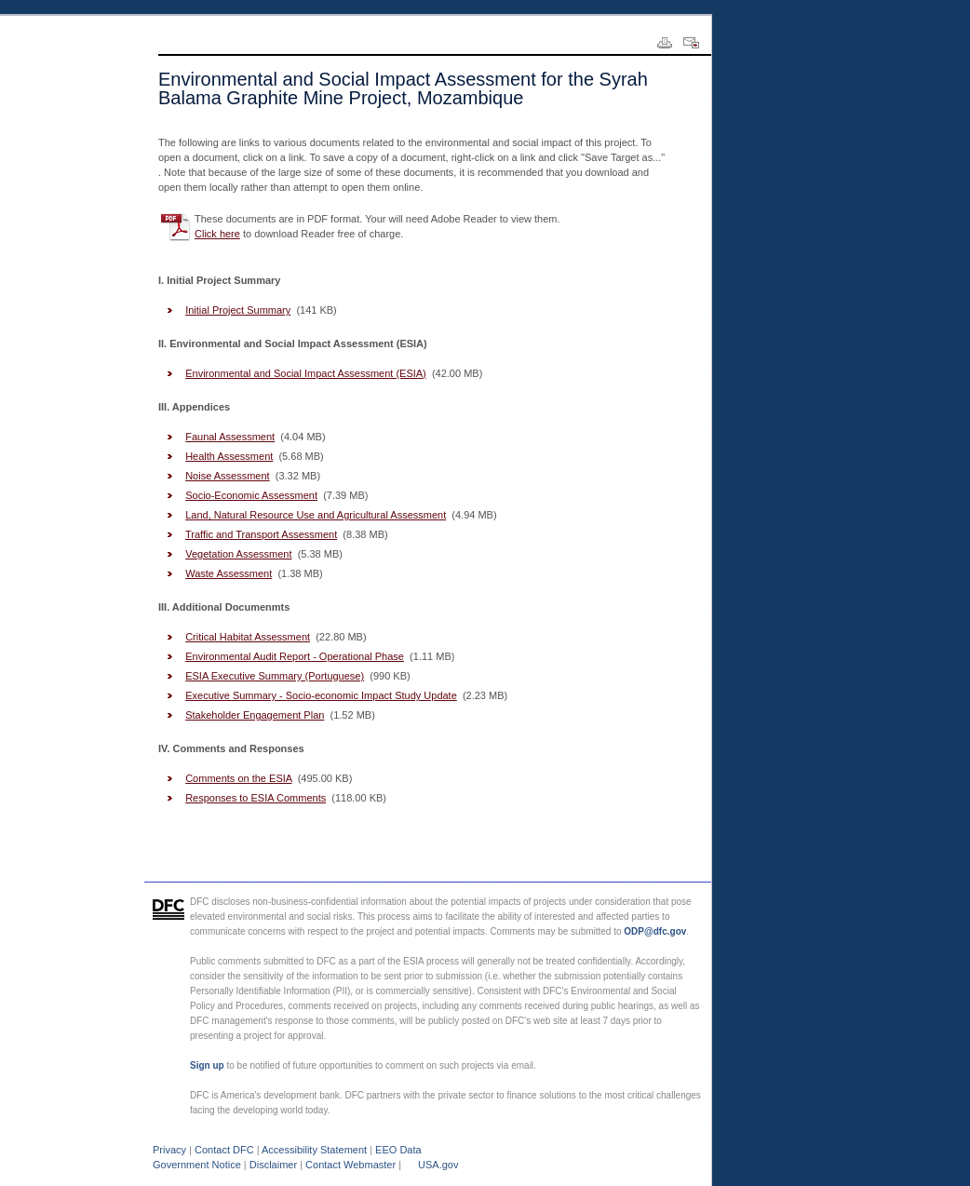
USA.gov (438, 1164)
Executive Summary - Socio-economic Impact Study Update (321, 695)
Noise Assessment (227, 475)
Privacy (169, 1149)
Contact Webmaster (350, 1164)
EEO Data (398, 1149)
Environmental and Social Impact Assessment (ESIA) (305, 373)
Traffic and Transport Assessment (261, 534)
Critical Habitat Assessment (247, 636)
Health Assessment (229, 456)
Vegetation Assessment (238, 553)
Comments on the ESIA (238, 778)
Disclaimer (273, 1164)
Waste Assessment (228, 573)
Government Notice (197, 1164)
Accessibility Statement (314, 1149)
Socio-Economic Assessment (251, 495)
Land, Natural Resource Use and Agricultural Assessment (315, 514)
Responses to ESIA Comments (255, 797)
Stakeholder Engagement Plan (254, 715)
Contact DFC (224, 1149)
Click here (217, 233)
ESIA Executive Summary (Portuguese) (274, 675)
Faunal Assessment (230, 436)
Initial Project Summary (237, 310)
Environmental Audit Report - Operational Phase (294, 656)
